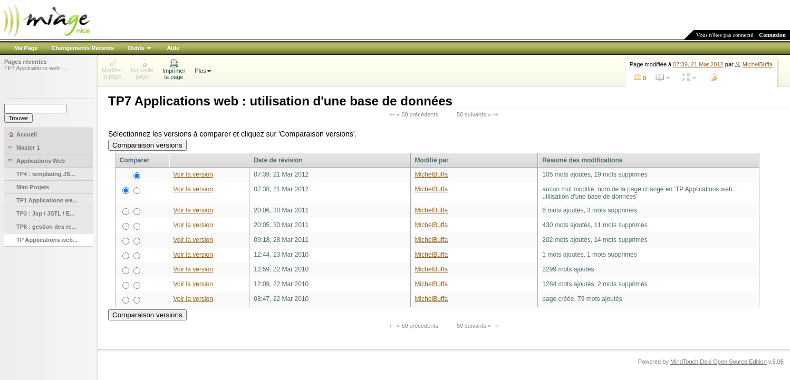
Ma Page (26, 48)
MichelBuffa (758, 64)
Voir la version (193, 174)
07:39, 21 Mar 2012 (698, 64)
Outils (136, 48)
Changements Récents (83, 48)
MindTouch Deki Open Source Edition (718, 361)
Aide (173, 48)
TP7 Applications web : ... (37, 68)
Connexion (772, 35)
